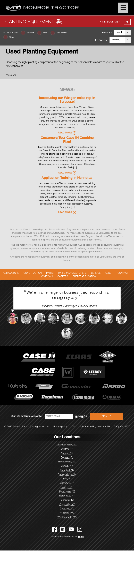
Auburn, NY (67, 453)
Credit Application (84, 276)
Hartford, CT (117, 40)
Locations (46, 276)
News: (67, 90)
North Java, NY (67, 496)
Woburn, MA (67, 513)
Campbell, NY (67, 470)
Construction (32, 273)
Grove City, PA (67, 483)
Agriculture (11, 273)
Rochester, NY (67, 500)
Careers (62, 276)
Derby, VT (67, 479)
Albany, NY (67, 449)
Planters (30, 33)
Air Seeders (61, 33)
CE (85, 416)
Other (11, 37)
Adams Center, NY (67, 445)
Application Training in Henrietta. (67, 178)
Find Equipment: (115, 22)
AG (79, 416)
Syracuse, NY (67, 509)
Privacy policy (60, 427)
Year (119, 32)
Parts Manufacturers (72, 273)
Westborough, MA (67, 517)
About (109, 273)
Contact (123, 273)
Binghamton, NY (67, 462)
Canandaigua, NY (67, 474)
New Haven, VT (67, 491)
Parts (50, 273)
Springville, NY (67, 504)
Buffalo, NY (67, 466)
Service (95, 273)
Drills (45, 33)
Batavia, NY (67, 457)
